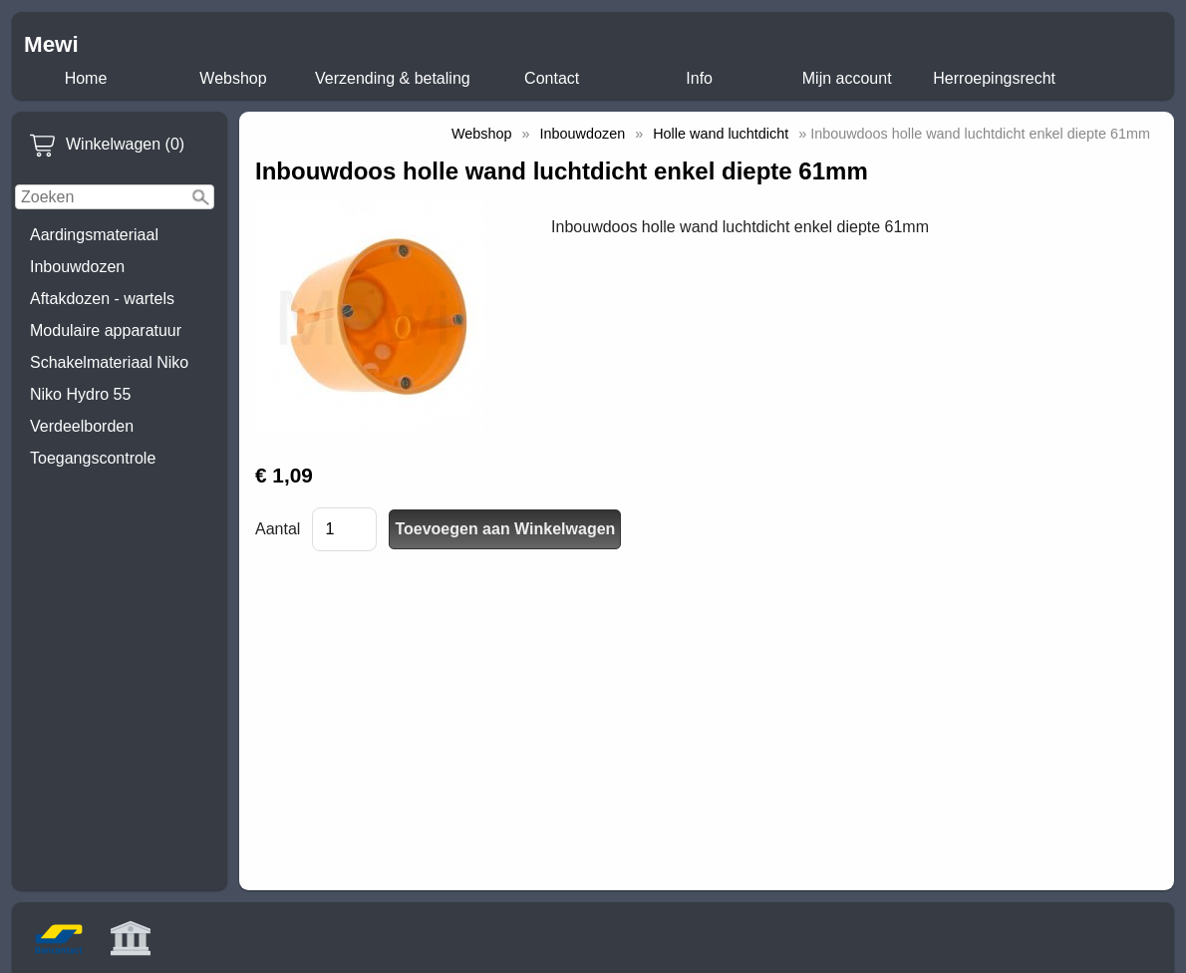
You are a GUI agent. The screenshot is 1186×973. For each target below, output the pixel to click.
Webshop (232, 78)
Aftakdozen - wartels (102, 298)
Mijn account (847, 78)
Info (699, 78)
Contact (551, 78)
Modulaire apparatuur (105, 330)
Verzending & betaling (392, 78)
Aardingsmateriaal (94, 234)
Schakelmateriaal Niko (109, 362)
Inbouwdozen (77, 266)
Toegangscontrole (92, 458)
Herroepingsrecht (994, 78)
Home (86, 78)
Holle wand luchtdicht (720, 134)
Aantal (277, 528)
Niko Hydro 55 (80, 394)
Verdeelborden (82, 426)
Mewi (51, 44)
